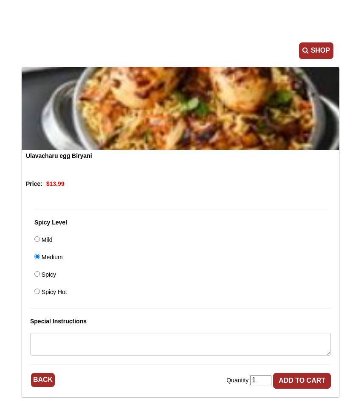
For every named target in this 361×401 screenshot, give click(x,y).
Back (42, 379)
